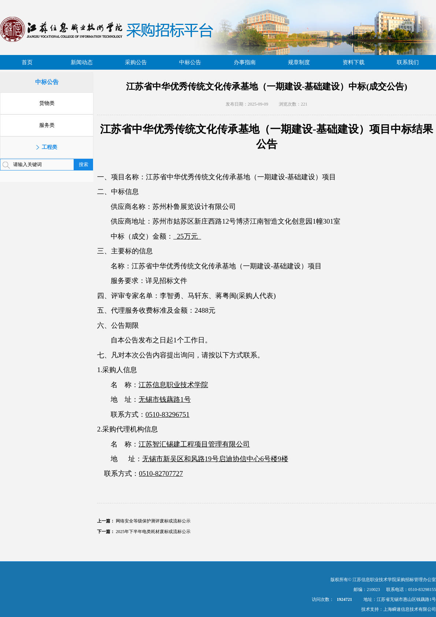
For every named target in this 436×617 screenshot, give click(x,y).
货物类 (47, 103)
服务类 (47, 125)
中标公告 (190, 62)
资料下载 (354, 62)
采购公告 (136, 62)
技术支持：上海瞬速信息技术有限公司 (398, 609)
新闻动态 (82, 62)
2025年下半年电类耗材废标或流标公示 (153, 531)
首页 (27, 62)
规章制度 (299, 62)
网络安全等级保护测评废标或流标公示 (153, 521)
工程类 (49, 147)
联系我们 (408, 62)
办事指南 (245, 62)
